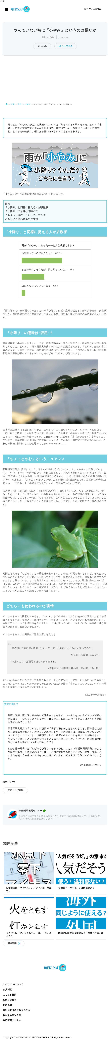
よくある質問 (9, 994)
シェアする (65, 46)
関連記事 (12, 943)
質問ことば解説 (48, 37)
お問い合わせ (9, 1000)
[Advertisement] (55, 78)
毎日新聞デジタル (12, 1020)
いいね (43, 46)
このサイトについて (13, 984)
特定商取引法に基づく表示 (16, 1010)
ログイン (88, 9)
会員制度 (7, 989)
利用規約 (7, 1005)
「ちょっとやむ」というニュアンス (25, 215)
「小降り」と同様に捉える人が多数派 (26, 207)
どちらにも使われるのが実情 (21, 219)
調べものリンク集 (12, 1015)
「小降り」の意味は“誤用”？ (21, 211)
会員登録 (97, 9)
